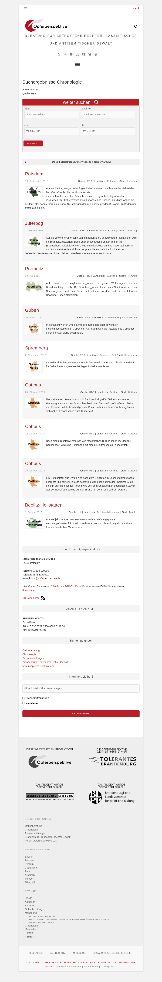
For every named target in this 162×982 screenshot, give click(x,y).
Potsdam (34, 178)
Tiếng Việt (30, 887)
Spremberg (36, 352)
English (29, 862)
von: (26, 129)
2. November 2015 (35, 360)
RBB (89, 186)
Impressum (79, 958)
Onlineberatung (31, 655)
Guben (32, 315)
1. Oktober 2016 (34, 235)
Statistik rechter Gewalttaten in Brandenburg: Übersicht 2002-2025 (68, 925)
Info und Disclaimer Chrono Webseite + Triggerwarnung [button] (67, 167)
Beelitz (133, 517)
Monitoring (31, 918)
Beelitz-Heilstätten (43, 509)
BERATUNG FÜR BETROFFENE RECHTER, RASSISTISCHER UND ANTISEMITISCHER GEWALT (81, 42)
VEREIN (29, 942)
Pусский (29, 869)
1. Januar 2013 (33, 517)
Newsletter (32, 708)
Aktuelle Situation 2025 (42, 922)
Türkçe (29, 884)
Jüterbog (34, 228)
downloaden (29, 595)
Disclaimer (36, 958)
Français (30, 865)
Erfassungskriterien (41, 928)
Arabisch (30, 880)
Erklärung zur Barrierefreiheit (113, 958)
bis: (83, 129)
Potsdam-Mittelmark (107, 517)
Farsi (28, 876)
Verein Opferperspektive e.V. (38, 671)
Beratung (30, 911)
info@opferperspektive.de (45, 583)
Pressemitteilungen (33, 663)
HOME (28, 903)
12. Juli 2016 (32, 281)
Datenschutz (58, 958)
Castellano (31, 873)
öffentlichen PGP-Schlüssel (66, 591)
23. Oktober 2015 (35, 397)
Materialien (31, 934)
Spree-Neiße (112, 322)
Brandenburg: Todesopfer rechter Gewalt (45, 667)
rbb (80, 517)
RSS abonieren (33, 603)
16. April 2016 (33, 322)
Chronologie (29, 659)
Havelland (111, 281)
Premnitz (34, 273)
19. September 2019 (36, 186)
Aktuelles (30, 907)
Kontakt (29, 938)
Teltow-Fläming (108, 235)
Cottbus (33, 389)
